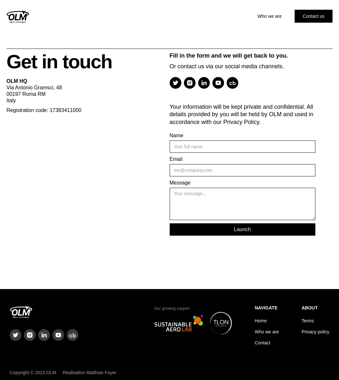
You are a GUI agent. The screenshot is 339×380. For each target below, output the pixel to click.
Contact (262, 342)
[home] (17, 16)
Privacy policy (315, 331)
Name (177, 135)
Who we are (269, 16)
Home (261, 320)
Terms (307, 320)
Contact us (313, 16)
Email (176, 159)
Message (180, 182)
